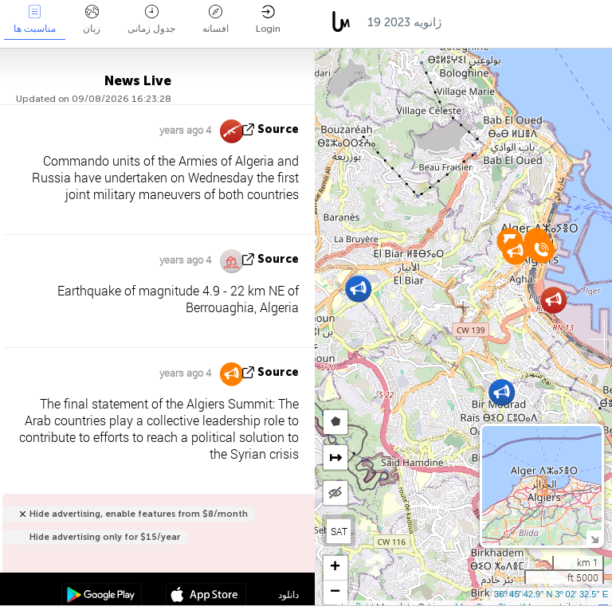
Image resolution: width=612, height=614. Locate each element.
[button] (358, 288)
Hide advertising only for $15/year (104, 537)
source (278, 129)
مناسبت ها (35, 19)
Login (268, 19)
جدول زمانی (151, 19)
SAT (339, 531)
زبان (91, 19)
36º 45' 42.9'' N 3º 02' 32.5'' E (551, 594)
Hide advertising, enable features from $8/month (138, 514)
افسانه (215, 19)
